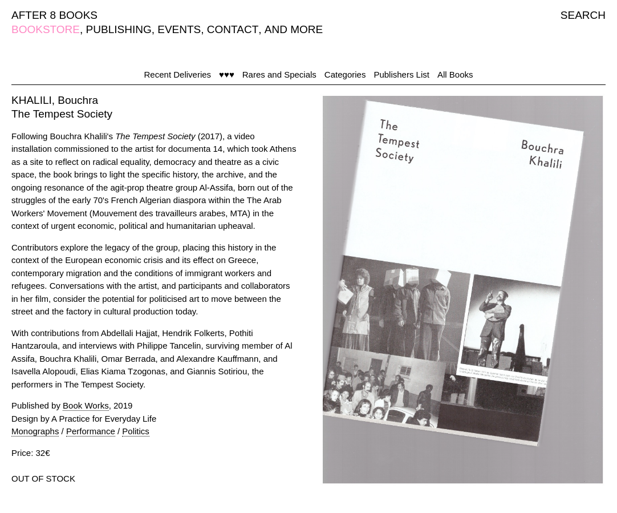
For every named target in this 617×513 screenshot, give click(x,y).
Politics (135, 431)
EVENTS (179, 29)
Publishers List (401, 74)
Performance (90, 431)
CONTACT (232, 29)
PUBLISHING (119, 29)
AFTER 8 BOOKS (54, 15)
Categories (345, 74)
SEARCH (583, 15)
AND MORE (294, 29)
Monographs (35, 431)
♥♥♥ (226, 74)
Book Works (86, 405)
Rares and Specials (279, 74)
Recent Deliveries (178, 74)
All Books (455, 74)
